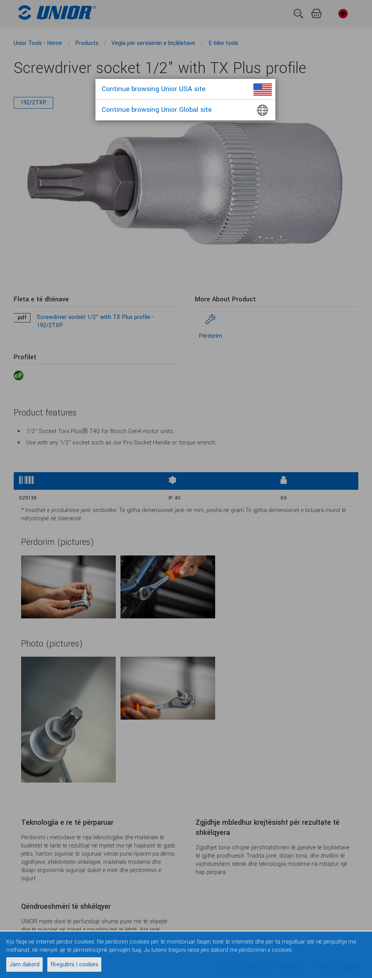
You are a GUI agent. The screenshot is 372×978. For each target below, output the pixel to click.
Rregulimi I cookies (74, 964)
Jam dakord (24, 964)
